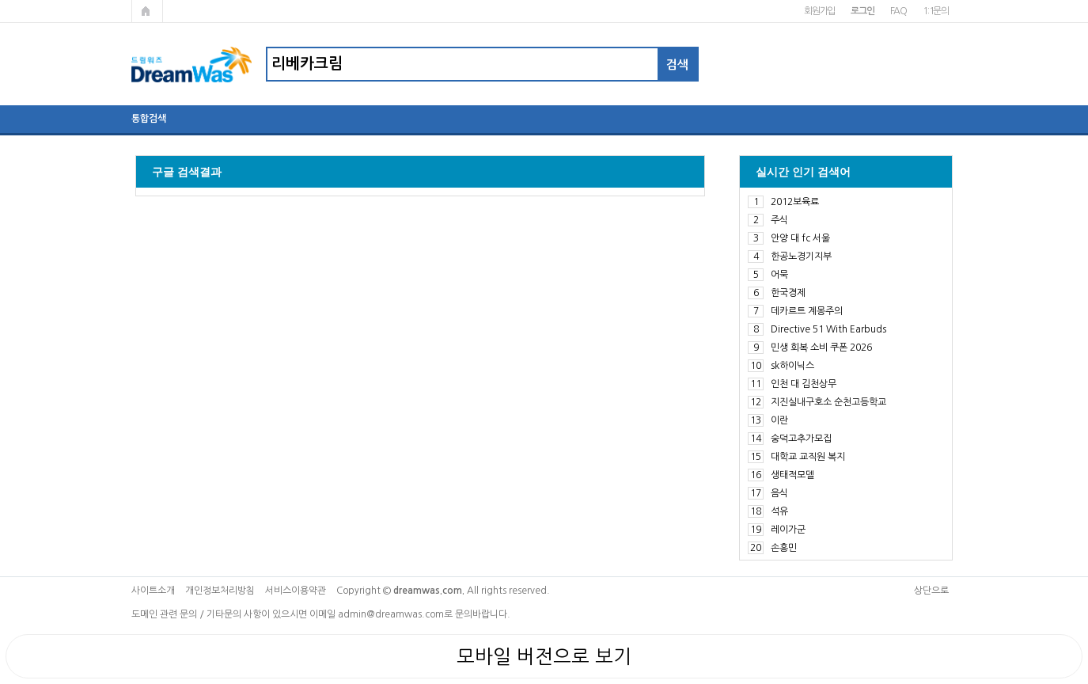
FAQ (898, 11)
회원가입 (819, 11)
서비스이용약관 (295, 590)
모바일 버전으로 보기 (544, 656)
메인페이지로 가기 (147, 11)
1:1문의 (936, 11)
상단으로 (931, 590)
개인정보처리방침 (220, 590)
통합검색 (148, 119)
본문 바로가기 (0, 0)
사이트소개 (153, 590)
